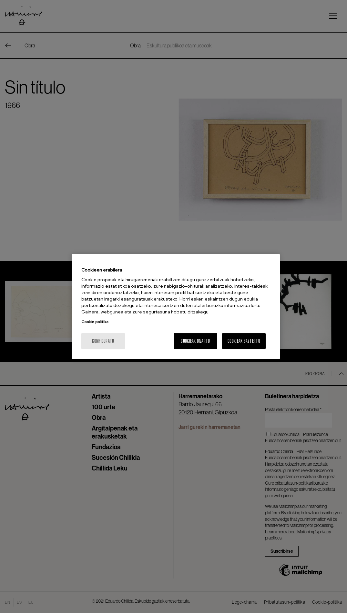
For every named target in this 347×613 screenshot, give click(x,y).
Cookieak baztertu (244, 341)
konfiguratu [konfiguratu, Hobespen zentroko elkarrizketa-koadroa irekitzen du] (103, 341)
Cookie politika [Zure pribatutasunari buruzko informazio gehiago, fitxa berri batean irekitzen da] (94, 321)
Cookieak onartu (195, 341)
